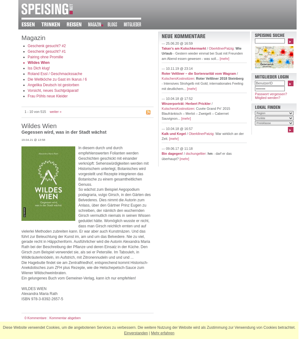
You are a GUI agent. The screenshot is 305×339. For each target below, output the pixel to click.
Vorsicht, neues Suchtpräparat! (53, 90)
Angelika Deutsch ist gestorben (53, 85)
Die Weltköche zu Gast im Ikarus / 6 (57, 79)
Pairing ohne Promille (45, 57)
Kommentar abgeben (65, 318)
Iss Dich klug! (39, 68)
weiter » (56, 112)
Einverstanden (136, 333)
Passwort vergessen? (271, 94)
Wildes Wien (38, 62)
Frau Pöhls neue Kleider (48, 96)
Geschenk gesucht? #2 (47, 46)
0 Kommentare (36, 318)
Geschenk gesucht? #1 (47, 51)
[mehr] (224, 58)
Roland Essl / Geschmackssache (55, 74)
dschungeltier (196, 153)
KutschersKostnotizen (178, 78)
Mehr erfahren (162, 333)
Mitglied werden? (267, 98)
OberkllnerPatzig (221, 48)
